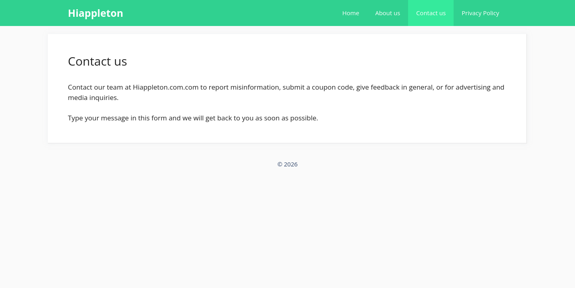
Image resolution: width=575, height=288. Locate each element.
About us (387, 13)
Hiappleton (95, 13)
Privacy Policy (480, 13)
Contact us (431, 13)
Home (350, 13)
